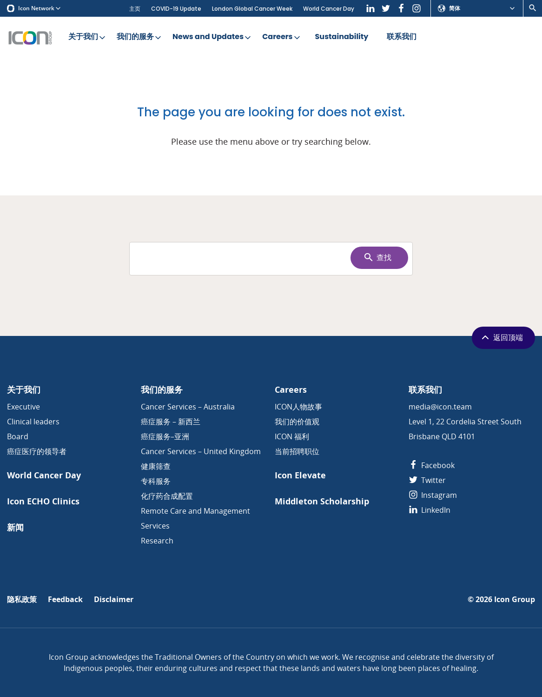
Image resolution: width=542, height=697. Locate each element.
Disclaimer (113, 599)
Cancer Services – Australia (188, 407)
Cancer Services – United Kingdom (201, 451)
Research (157, 541)
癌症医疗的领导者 (36, 451)
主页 (134, 9)
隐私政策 (22, 599)
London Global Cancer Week (252, 9)
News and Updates (212, 37)
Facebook (432, 465)
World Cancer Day (328, 9)
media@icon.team (440, 407)
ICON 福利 (292, 436)
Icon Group (514, 599)
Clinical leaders (33, 421)
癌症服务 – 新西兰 (170, 421)
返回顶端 (501, 337)
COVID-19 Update (176, 9)
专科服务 (156, 481)
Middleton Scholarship (322, 501)
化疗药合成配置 (167, 496)
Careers (281, 37)
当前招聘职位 (297, 451)
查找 (377, 257)
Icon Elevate (300, 475)
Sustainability (342, 37)
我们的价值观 (297, 421)
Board (17, 436)
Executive (23, 407)
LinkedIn (429, 510)
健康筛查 (156, 466)
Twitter (427, 480)
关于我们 (87, 37)
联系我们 (401, 37)
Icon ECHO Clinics (43, 501)
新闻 (15, 527)
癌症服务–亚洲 (165, 436)
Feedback (65, 599)
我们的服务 (140, 37)
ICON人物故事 (298, 407)
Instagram (433, 495)
